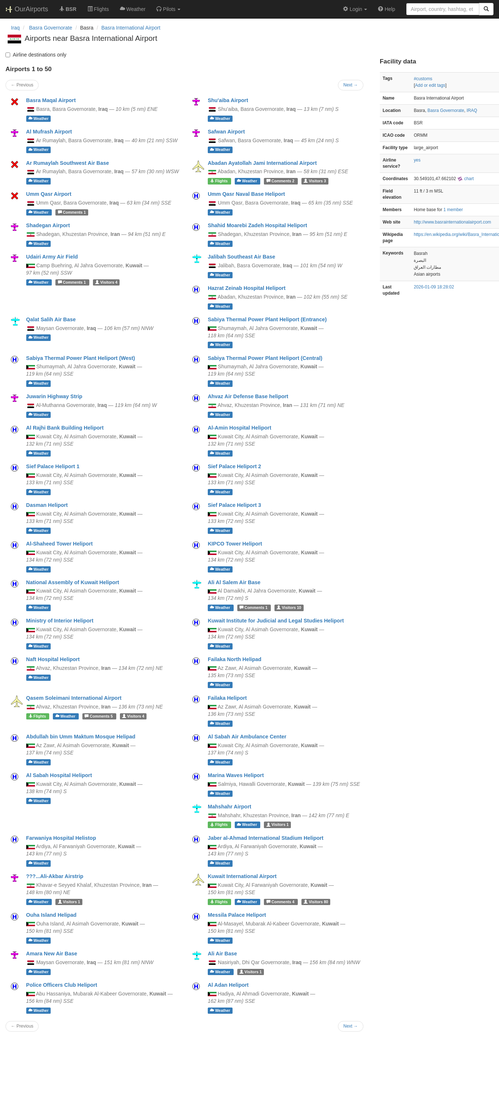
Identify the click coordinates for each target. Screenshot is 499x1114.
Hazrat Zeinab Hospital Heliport (247, 288)
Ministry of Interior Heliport (60, 621)
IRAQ (472, 110)
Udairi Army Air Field (52, 257)
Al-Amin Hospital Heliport (239, 428)
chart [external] (465, 178)
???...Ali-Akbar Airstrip (54, 876)
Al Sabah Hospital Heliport (59, 775)
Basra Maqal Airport (51, 100)
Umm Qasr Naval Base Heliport (246, 194)
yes (417, 160)
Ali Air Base (222, 953)
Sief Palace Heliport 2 (234, 466)
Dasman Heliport (47, 505)
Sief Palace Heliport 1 (52, 466)
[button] (168, 9)
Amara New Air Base (51, 953)
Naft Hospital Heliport (53, 659)
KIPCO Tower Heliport (235, 544)
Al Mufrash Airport (49, 132)
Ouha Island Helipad (51, 915)
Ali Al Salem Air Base (234, 582)
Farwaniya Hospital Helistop (61, 838)
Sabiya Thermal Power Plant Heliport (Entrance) (267, 319)
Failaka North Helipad (234, 659)
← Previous (22, 85)
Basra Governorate (446, 110)
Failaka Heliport (227, 698)
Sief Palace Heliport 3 (234, 505)
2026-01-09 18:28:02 (434, 287)
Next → (350, 85)
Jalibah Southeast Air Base (241, 257)
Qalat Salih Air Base (51, 319)
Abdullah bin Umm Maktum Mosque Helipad (81, 737)
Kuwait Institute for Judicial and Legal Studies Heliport (276, 621)
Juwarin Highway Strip (54, 396)
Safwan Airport (226, 132)
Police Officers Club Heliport (61, 985)
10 (289, 607)
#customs (423, 78)
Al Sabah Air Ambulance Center (247, 737)
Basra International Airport (130, 28)
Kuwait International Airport (242, 876)
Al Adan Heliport (228, 985)
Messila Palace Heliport (237, 915)
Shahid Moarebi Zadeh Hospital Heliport (257, 225)
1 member (453, 209)
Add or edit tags (430, 85)
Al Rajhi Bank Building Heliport (65, 428)
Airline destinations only (35, 55)
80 (316, 902)
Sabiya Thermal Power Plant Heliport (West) (80, 358)
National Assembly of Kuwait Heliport (72, 582)
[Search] (486, 9)
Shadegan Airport (48, 225)
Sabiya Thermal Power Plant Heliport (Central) (265, 358)
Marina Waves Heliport (236, 775)
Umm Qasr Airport (48, 194)
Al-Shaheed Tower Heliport (59, 544)
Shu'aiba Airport (228, 100)
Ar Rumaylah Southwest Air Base (67, 163)
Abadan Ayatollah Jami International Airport (262, 163)
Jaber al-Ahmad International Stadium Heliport (265, 838)
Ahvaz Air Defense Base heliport (248, 396)
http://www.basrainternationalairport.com (452, 222)
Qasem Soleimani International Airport (74, 698)
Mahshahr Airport (229, 807)
